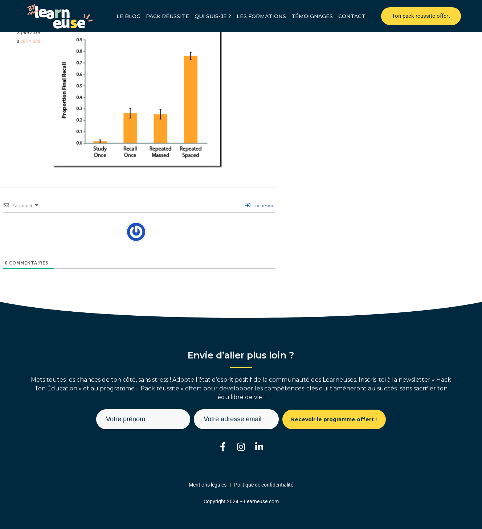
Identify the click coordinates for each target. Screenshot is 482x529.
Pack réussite (167, 16)
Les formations (261, 16)
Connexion (259, 205)
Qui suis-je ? (213, 16)
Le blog (128, 16)
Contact (351, 16)
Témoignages (312, 16)
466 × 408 (30, 41)
